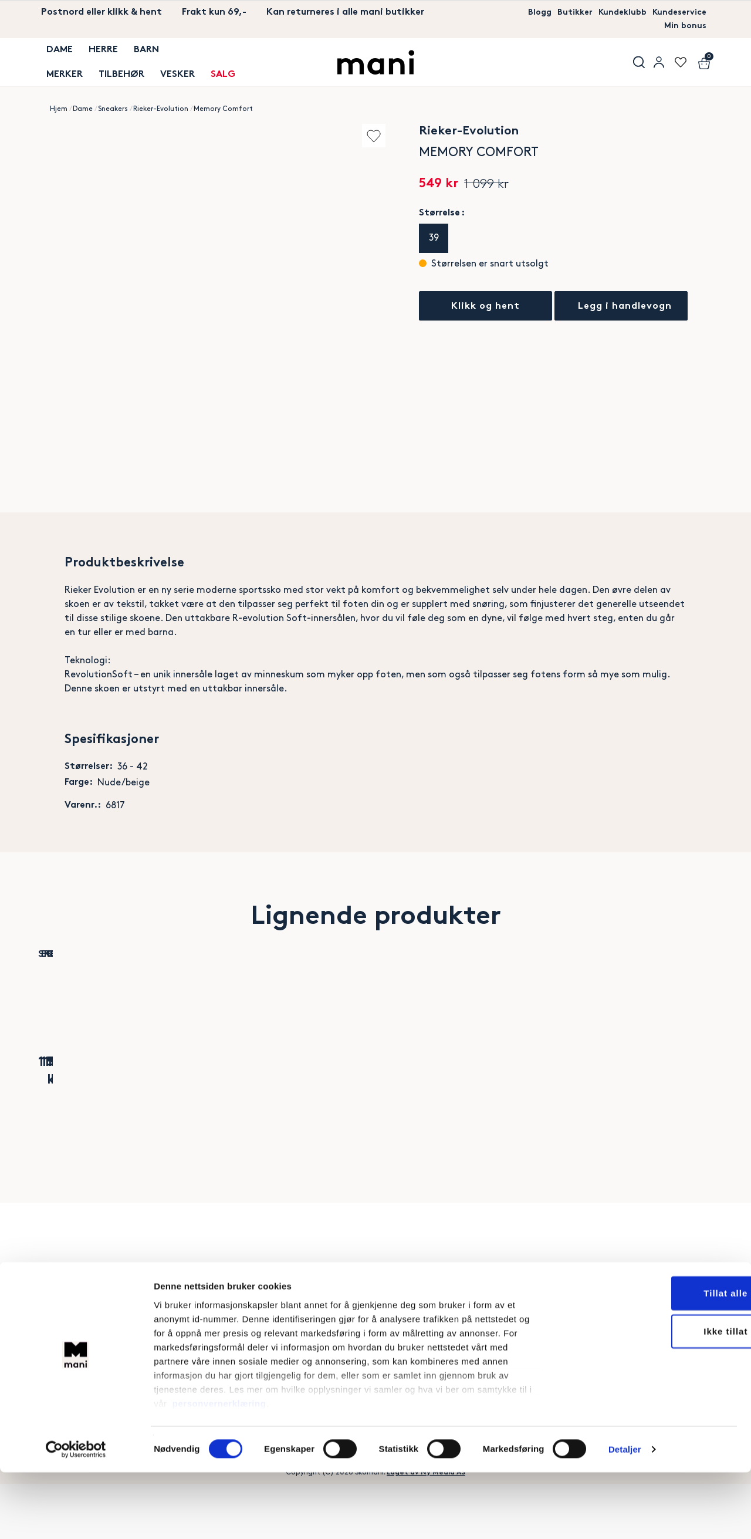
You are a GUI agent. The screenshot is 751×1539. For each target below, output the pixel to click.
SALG (210, 69)
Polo (646, 1088)
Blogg (524, 12)
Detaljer (624, 1516)
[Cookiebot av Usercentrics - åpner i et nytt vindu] (76, 1516)
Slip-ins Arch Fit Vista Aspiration (90, 1112)
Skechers (90, 1088)
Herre (95, 55)
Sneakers (113, 109)
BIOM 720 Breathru (202, 1105)
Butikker (562, 12)
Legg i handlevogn (628, 306)
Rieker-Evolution (160, 109)
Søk (634, 63)
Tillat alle (653, 1360)
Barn (136, 55)
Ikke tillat (653, 1398)
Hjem (58, 109)
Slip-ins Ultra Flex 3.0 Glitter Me (535, 1112)
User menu (657, 63)
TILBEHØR (114, 69)
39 (434, 238)
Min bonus (683, 26)
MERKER (59, 69)
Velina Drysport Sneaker (424, 1112)
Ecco (201, 1088)
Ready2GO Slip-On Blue (313, 1112)
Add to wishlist (360, 135)
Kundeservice (676, 12)
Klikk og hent (485, 306)
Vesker (167, 69)
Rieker (313, 1088)
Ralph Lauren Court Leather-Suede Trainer (646, 1112)
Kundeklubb (613, 12)
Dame (54, 55)
